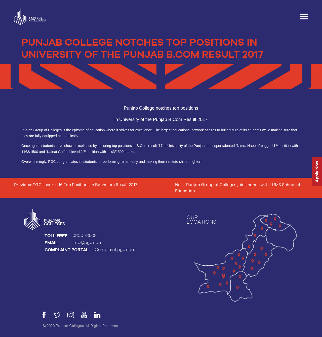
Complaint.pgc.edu (114, 250)
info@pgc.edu (86, 242)
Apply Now (316, 171)
